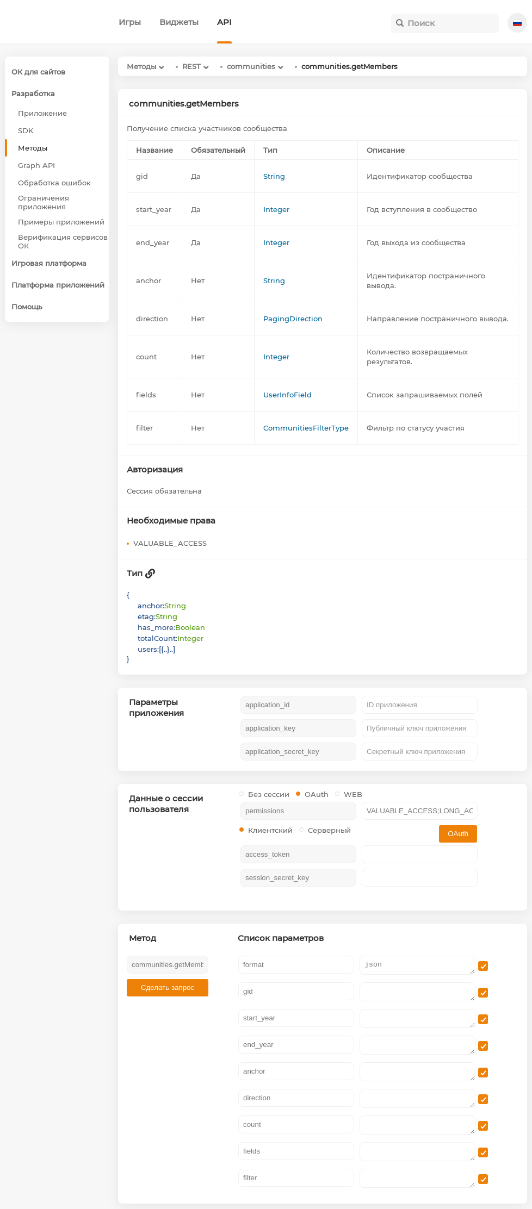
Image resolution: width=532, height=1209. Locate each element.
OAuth (312, 794)
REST (191, 66)
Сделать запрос (167, 987)
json (417, 965)
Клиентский (266, 830)
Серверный (325, 830)
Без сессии (264, 794)
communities (251, 66)
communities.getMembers (349, 66)
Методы (141, 66)
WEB (348, 794)
